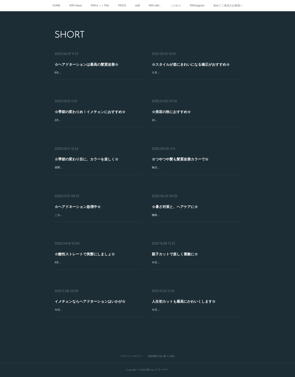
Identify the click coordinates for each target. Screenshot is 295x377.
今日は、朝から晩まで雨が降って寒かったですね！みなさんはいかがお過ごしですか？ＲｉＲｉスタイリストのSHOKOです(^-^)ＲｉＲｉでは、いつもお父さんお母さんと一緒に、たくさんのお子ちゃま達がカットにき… (196, 261)
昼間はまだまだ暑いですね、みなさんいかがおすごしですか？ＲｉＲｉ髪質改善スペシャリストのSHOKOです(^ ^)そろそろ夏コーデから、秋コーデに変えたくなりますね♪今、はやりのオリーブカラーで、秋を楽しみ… (98, 166)
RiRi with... (155, 5)
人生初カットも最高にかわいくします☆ (190, 302)
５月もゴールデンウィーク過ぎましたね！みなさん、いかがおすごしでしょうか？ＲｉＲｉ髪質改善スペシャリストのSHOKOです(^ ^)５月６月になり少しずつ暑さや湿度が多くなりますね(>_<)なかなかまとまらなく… (196, 74)
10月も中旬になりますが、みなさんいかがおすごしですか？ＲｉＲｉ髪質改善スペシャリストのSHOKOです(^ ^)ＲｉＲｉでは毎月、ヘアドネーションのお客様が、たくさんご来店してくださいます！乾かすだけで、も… (196, 119)
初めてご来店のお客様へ (228, 5)
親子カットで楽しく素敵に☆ (184, 255)
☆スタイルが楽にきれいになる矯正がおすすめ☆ (193, 67)
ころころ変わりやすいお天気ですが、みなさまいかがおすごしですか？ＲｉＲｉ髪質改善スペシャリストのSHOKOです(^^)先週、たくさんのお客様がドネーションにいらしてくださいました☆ (98, 214)
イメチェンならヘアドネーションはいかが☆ (94, 302)
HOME (56, 5)
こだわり (175, 5)
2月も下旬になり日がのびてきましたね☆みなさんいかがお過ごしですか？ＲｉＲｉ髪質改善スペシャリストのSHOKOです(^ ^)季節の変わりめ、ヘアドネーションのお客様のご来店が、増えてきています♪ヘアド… (98, 119)
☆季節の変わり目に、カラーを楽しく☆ (92, 160)
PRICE (122, 5)
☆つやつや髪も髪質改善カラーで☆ (187, 160)
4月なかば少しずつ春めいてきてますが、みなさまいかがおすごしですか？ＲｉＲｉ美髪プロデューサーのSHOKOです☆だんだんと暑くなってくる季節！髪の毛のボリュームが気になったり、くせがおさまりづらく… (98, 261)
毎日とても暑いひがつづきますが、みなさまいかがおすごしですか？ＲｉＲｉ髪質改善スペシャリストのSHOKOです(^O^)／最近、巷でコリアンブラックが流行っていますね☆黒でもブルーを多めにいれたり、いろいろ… (196, 166)
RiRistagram (197, 5)
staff (137, 5)
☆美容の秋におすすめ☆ (182, 112)
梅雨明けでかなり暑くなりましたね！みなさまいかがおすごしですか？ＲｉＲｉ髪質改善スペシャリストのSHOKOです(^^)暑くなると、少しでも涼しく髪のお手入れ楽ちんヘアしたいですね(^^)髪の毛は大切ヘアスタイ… (196, 214)
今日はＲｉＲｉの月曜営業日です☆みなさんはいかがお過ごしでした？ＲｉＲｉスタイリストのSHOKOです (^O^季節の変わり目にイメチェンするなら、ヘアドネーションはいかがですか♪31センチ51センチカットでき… (98, 309)
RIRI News (75, 5)
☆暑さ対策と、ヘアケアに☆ (184, 207)
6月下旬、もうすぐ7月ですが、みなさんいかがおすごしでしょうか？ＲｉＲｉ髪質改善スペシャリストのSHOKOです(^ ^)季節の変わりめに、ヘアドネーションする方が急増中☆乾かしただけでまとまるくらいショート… (98, 74)
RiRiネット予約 (100, 5)
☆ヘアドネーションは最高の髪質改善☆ (92, 67)
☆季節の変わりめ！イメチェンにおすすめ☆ (94, 112)
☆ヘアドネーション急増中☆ (87, 207)
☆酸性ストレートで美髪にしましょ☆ (91, 255)
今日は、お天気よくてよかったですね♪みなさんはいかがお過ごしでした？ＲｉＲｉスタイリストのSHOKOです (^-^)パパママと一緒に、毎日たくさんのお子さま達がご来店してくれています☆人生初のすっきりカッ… (196, 308)
